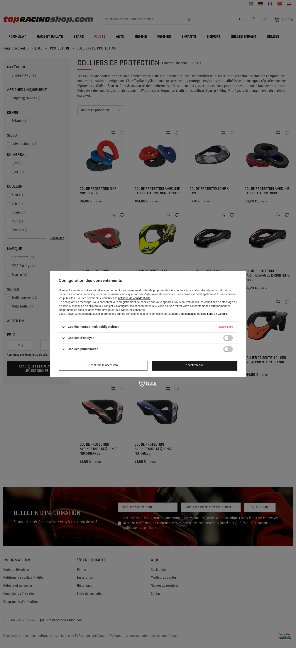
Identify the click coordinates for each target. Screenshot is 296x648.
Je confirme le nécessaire (103, 365)
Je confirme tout (195, 365)
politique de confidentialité (134, 298)
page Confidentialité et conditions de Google (199, 313)
